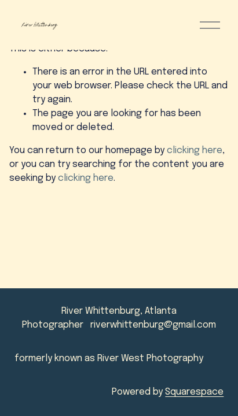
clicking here (194, 150)
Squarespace (194, 392)
